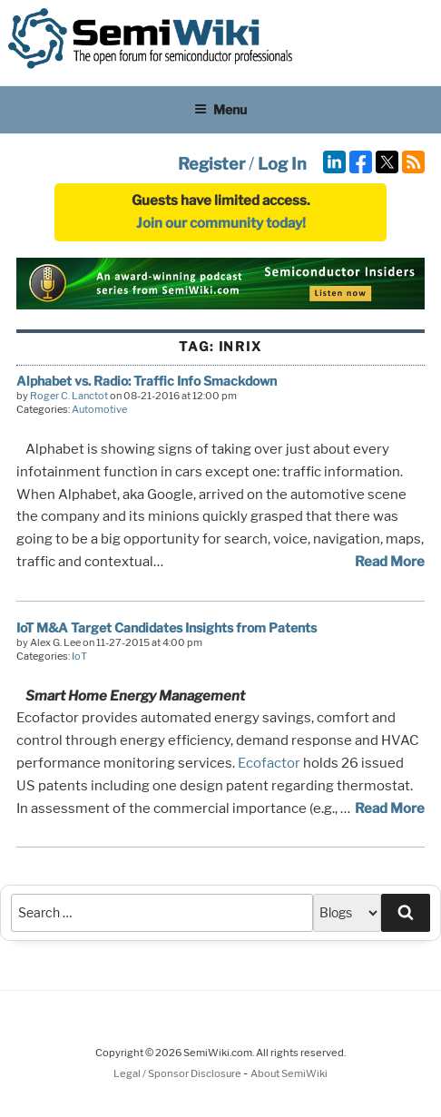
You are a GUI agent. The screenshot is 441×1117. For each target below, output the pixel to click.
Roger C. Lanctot (69, 395)
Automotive (99, 409)
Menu (220, 109)
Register (211, 163)
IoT (79, 656)
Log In (282, 163)
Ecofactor (269, 763)
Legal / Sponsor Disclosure (178, 1073)
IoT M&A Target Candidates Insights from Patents (166, 627)
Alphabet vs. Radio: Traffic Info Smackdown (146, 380)
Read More (390, 562)
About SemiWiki (289, 1073)
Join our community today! (221, 223)
